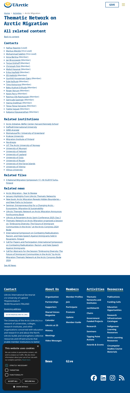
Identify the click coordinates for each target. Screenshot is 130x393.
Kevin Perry (11, 93)
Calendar (49, 320)
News (48, 361)
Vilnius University (14, 169)
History (49, 330)
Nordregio (11, 142)
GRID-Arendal (12, 130)
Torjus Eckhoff (13, 63)
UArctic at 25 (51, 325)
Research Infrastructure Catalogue (114, 318)
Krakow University (15, 136)
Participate (71, 307)
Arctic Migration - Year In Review (21, 193)
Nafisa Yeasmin (13, 47)
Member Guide (73, 322)
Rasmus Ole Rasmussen (17, 96)
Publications (113, 296)
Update (70, 317)
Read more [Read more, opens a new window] (26, 360)
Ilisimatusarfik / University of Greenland (25, 133)
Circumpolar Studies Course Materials (114, 348)
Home (7, 13)
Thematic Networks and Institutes (94, 299)
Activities (17, 13)
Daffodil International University (21, 127)
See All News (10, 265)
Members (72, 289)
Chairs (90, 313)
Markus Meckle (13, 50)
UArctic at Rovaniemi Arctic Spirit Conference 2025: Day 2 (33, 217)
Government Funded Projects (95, 320)
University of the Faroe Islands (20, 163)
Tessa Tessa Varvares (16, 105)
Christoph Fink (13, 66)
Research (91, 326)
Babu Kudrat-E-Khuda (16, 87)
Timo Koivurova (13, 84)
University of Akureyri (16, 148)
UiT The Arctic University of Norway (23, 145)
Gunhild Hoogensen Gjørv (18, 78)
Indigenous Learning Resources (113, 329)
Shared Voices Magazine (52, 314)
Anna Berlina (12, 57)
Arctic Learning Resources (115, 339)
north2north (93, 308)
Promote (70, 312)
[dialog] (22, 367)
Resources (115, 289)
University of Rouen (15, 160)
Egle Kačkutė (12, 81)
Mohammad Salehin (15, 54)
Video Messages (53, 340)
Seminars (91, 331)
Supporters (50, 307)
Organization (52, 296)
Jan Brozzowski (13, 60)
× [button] (38, 346)
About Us (52, 289)
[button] (21, 386)
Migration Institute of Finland (20, 139)
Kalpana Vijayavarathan (17, 112)
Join (68, 302)
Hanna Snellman (14, 102)
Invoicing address (12, 309)
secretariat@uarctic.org (17, 314)
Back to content (11, 36)
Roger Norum (12, 90)
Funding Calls (114, 302)
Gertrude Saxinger (15, 99)
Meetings (50, 335)
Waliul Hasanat (13, 69)
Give (112, 4)
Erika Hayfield (12, 72)
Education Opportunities (114, 308)
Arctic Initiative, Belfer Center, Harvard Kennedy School (32, 124)
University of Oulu (14, 157)
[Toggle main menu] (123, 4)
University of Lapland (16, 154)
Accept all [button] (13, 381)
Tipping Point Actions (93, 338)
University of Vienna (15, 166)
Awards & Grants (95, 344)
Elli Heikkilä (11, 75)
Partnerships (51, 302)
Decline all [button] (30, 381)
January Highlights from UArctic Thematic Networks (31, 196)
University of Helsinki (16, 151)
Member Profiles (74, 296)
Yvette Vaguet (12, 109)
